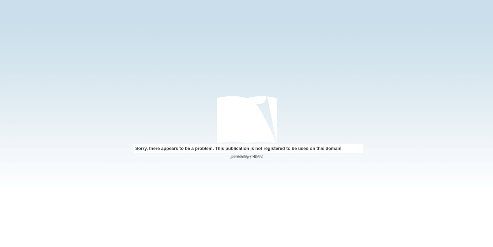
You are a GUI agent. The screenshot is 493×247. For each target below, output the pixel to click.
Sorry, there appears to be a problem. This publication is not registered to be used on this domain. (239, 148)
